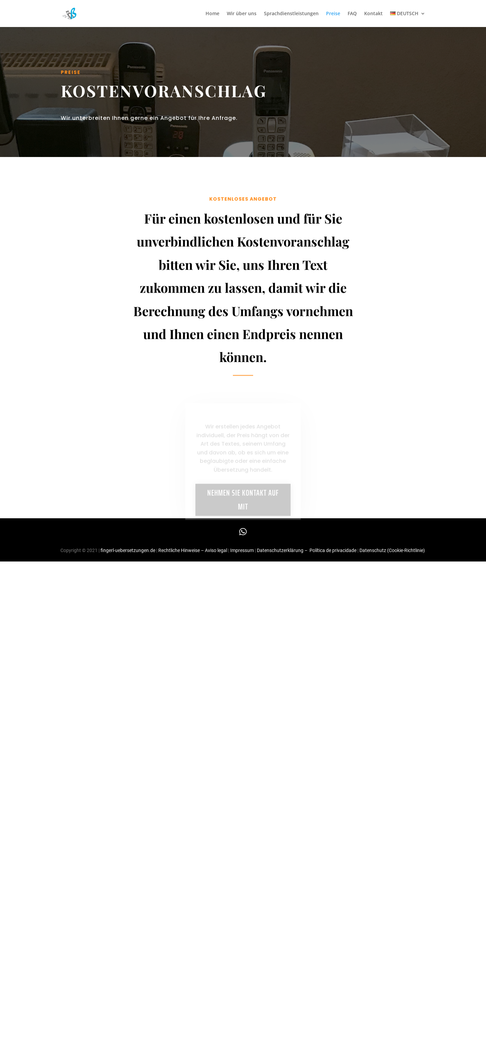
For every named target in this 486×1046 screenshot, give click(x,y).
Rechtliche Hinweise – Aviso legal (192, 550)
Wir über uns (241, 14)
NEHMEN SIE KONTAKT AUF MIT (243, 504)
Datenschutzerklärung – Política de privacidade (306, 550)
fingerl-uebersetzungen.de (128, 550)
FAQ (352, 14)
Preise (333, 14)
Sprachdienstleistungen (291, 14)
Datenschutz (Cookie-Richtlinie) (392, 550)
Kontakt (373, 14)
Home (212, 14)
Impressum (242, 550)
